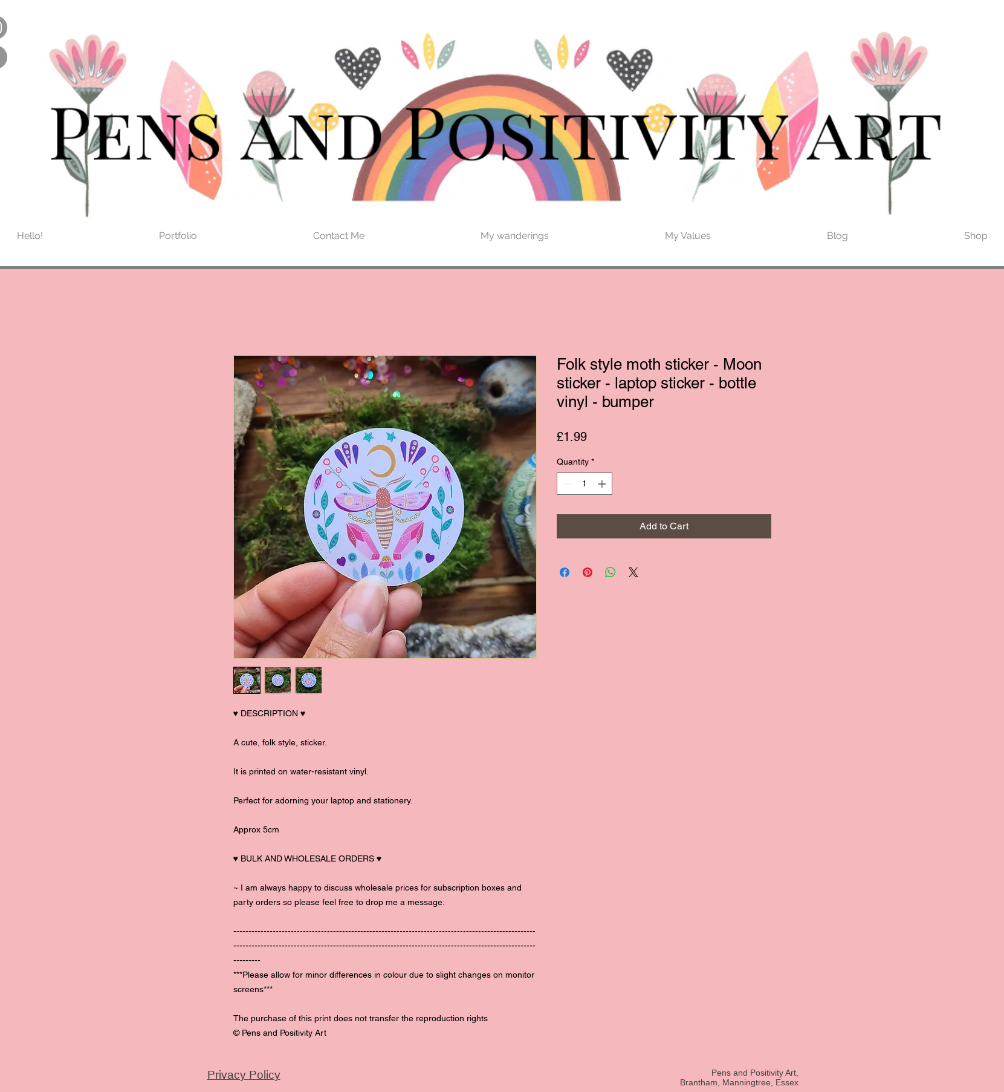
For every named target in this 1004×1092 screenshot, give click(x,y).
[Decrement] (566, 483)
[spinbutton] (584, 483)
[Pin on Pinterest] (587, 572)
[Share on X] (633, 572)
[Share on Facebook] (564, 572)
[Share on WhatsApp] (610, 572)
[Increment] (602, 483)
